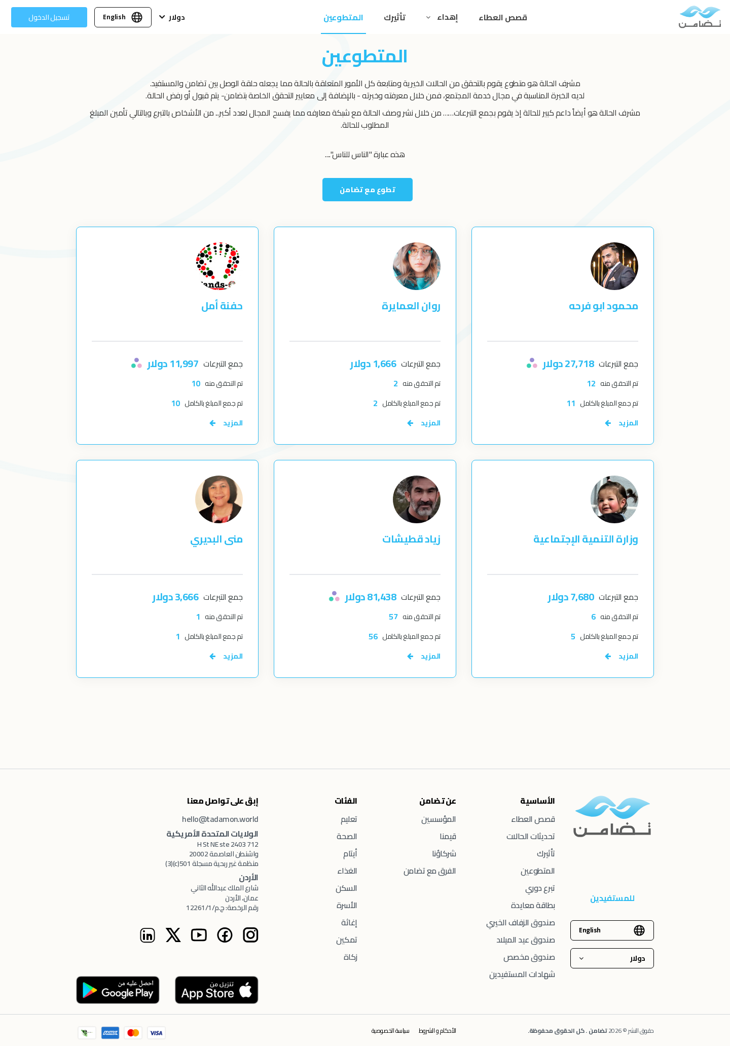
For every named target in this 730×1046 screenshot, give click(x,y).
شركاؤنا (444, 853)
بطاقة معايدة (533, 905)
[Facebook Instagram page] (224, 940)
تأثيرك (395, 17)
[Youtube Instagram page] (199, 940)
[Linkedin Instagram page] (147, 940)
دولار (177, 17)
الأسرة (347, 905)
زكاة (350, 956)
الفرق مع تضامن (430, 870)
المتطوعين (343, 17)
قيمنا (448, 836)
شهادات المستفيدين (522, 974)
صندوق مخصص (529, 956)
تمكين (346, 939)
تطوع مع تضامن (367, 189)
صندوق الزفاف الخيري (520, 922)
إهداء (446, 16)
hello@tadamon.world (220, 818)
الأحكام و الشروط (437, 1030)
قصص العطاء (503, 17)
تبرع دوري (540, 887)
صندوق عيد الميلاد (525, 939)
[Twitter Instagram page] (173, 940)
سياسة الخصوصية (390, 1030)
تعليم (349, 818)
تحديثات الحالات (530, 836)
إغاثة (349, 922)
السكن (346, 887)
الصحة (347, 836)
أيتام (350, 853)
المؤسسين (438, 818)
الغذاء (347, 870)
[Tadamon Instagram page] (250, 940)
